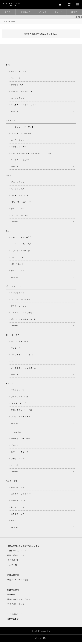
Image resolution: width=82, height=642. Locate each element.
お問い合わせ (13, 619)
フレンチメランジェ (19, 396)
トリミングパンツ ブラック (22, 312)
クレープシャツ (17, 208)
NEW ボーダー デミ (19, 403)
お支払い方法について (16, 550)
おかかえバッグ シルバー (22, 91)
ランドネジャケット (19, 146)
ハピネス (15, 520)
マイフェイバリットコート (22, 354)
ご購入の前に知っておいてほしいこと (23, 546)
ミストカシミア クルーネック (23, 104)
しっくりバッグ (17, 507)
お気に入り (25, 11)
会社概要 (11, 594)
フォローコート (17, 348)
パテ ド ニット (17, 264)
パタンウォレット (18, 71)
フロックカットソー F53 (21, 410)
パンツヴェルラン (18, 292)
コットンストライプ (19, 195)
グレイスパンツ (17, 445)
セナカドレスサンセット (21, 438)
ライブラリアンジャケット (22, 126)
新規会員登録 (13, 575)
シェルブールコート (19, 341)
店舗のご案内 (13, 589)
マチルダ (15, 465)
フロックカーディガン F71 (22, 416)
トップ (4, 21)
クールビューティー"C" (21, 237)
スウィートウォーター (20, 452)
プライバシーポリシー (16, 604)
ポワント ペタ (17, 84)
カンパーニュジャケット (21, 133)
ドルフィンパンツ (18, 306)
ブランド (58, 11)
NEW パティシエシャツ (21, 202)
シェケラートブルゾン (20, 160)
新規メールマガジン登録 (17, 579)
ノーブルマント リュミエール (23, 368)
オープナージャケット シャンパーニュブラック (31, 153)
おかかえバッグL (18, 500)
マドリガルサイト (15, 614)
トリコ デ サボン (18, 257)
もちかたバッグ (17, 514)
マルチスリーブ (17, 390)
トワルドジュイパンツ (20, 299)
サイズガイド (13, 560)
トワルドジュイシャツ (20, 215)
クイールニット (17, 270)
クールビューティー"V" (21, 244)
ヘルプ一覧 (12, 564)
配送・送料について (15, 555)
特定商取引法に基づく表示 (18, 599)
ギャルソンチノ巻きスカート (23, 319)
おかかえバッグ (17, 487)
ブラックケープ (17, 458)
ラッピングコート (18, 78)
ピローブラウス (17, 182)
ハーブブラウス (17, 98)
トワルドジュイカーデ (20, 250)
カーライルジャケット (20, 140)
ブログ (8, 11)
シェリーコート (17, 361)
